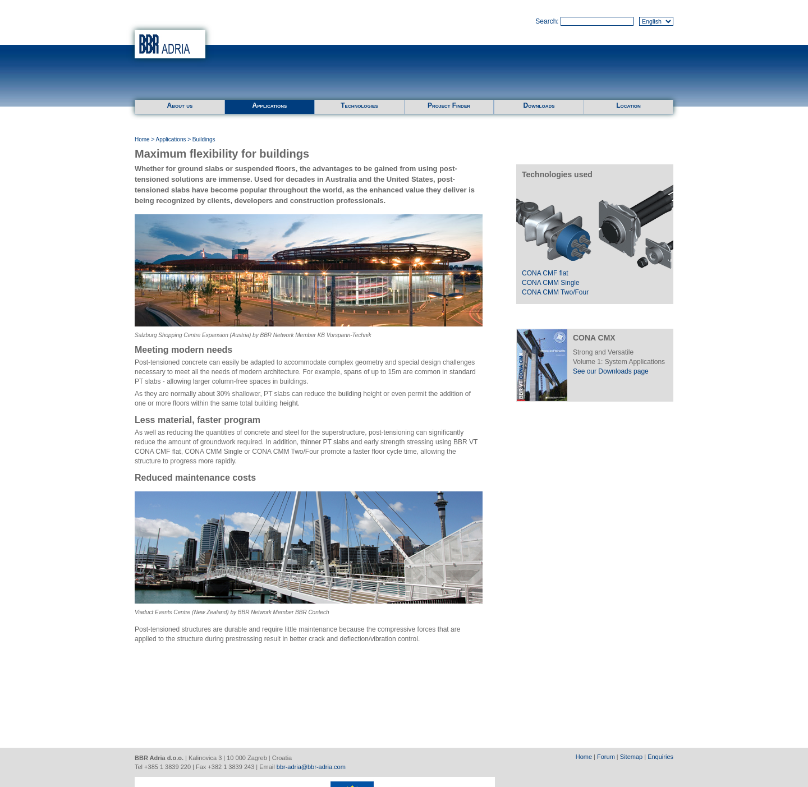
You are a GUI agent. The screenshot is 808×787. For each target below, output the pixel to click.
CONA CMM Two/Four (555, 292)
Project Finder (449, 105)
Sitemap (631, 756)
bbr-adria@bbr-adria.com (311, 766)
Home (142, 139)
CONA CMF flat (545, 273)
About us (180, 105)
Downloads (538, 105)
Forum (606, 756)
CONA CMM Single (551, 283)
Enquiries (660, 756)
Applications (269, 105)
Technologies (359, 105)
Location (628, 105)
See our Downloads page (611, 371)
